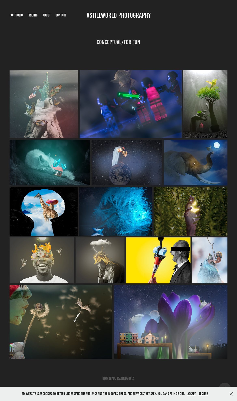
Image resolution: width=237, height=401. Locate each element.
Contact (60, 15)
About (47, 15)
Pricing (33, 15)
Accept (191, 394)
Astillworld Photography (119, 15)
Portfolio (16, 15)
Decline (203, 394)
